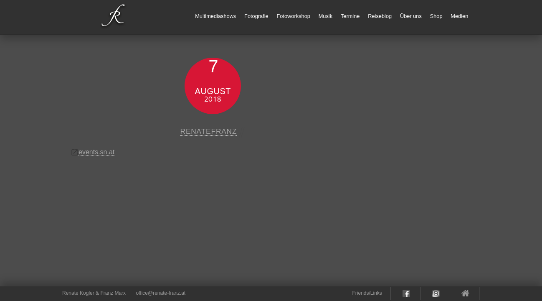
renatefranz (208, 131)
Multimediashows (215, 16)
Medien (459, 16)
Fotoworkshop (293, 16)
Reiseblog (380, 16)
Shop (436, 16)
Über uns (411, 16)
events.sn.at (96, 152)
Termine (350, 16)
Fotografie (256, 16)
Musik (325, 16)
